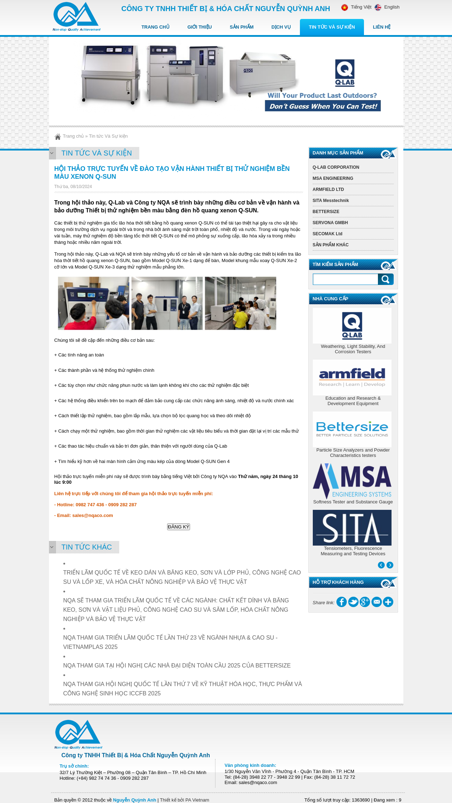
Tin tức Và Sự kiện (332, 27)
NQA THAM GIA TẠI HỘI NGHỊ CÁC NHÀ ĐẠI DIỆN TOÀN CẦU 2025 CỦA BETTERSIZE (177, 665)
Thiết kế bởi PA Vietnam (184, 800)
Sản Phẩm (242, 27)
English (385, 7)
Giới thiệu (200, 27)
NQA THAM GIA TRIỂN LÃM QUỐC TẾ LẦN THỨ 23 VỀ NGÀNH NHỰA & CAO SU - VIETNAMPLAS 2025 (170, 642)
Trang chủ (155, 27)
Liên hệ (382, 27)
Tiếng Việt (356, 7)
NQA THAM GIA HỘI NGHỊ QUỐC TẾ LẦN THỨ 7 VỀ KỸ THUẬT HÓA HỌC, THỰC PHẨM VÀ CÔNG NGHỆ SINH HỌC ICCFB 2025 (182, 688)
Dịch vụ (281, 27)
